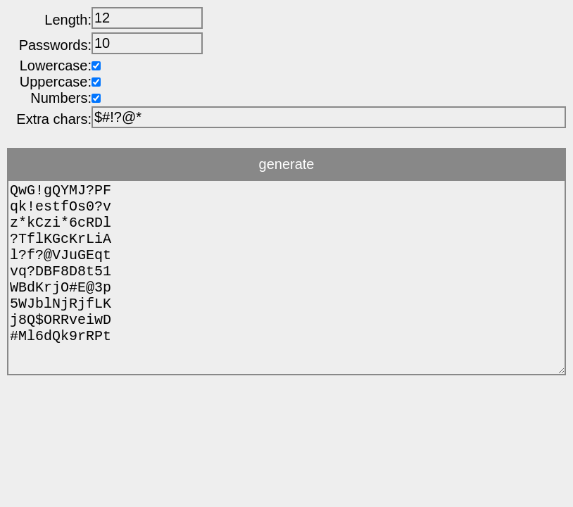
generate (287, 164)
